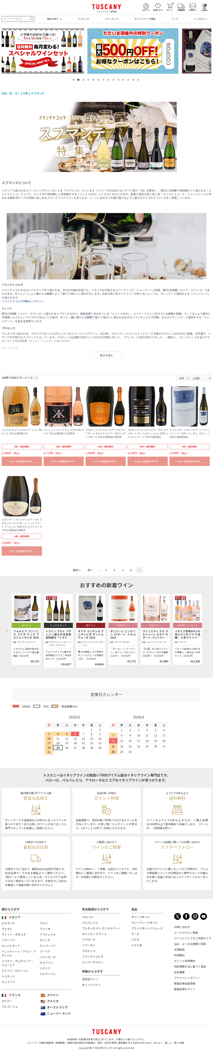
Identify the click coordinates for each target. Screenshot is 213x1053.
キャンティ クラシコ (94, 934)
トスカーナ (8, 976)
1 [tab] (74, 80)
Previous (8, 630)
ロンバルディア (11, 946)
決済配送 (179, 949)
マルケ (44, 923)
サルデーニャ (48, 974)
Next (205, 630)
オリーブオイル (140, 917)
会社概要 (179, 972)
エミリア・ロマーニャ (15, 971)
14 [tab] (139, 80)
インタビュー (201, 18)
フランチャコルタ (92, 956)
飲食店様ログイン (184, 989)
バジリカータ (48, 957)
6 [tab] (99, 80)
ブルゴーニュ (10, 1006)
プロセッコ (88, 951)
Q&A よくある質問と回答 (190, 944)
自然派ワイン (90, 979)
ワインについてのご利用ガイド (192, 938)
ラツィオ (45, 929)
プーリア (45, 951)
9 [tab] (114, 80)
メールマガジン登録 (186, 933)
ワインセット (112, 18)
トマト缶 (136, 945)
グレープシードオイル (144, 923)
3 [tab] (84, 80)
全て (17, 93)
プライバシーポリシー (187, 978)
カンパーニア (48, 946)
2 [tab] (79, 80)
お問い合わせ (182, 927)
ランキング (83, 18)
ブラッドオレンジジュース (147, 928)
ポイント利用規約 (184, 961)
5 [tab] (94, 80)
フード (174, 18)
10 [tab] (119, 80)
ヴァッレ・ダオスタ (14, 934)
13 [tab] (134, 80)
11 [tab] (124, 80)
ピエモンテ (8, 923)
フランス (15, 995)
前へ (90, 570)
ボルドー (7, 1001)
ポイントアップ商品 (145, 18)
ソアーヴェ (88, 945)
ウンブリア (8, 982)
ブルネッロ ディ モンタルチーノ (101, 928)
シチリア (45, 968)
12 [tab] (129, 80)
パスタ (135, 940)
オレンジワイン (91, 985)
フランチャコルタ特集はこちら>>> (22, 301)
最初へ (77, 570)
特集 (25, 93)
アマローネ (88, 940)
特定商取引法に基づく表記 (190, 966)
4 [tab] (89, 80)
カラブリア (46, 963)
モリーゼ (45, 940)
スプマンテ (37, 93)
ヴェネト (7, 929)
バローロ (87, 917)
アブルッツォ (48, 934)
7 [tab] (104, 80)
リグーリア (8, 940)
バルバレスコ (90, 923)
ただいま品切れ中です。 (22, 461)
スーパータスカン (92, 962)
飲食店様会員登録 (184, 983)
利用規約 (179, 955)
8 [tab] (109, 80)
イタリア (14, 917)
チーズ (135, 934)
